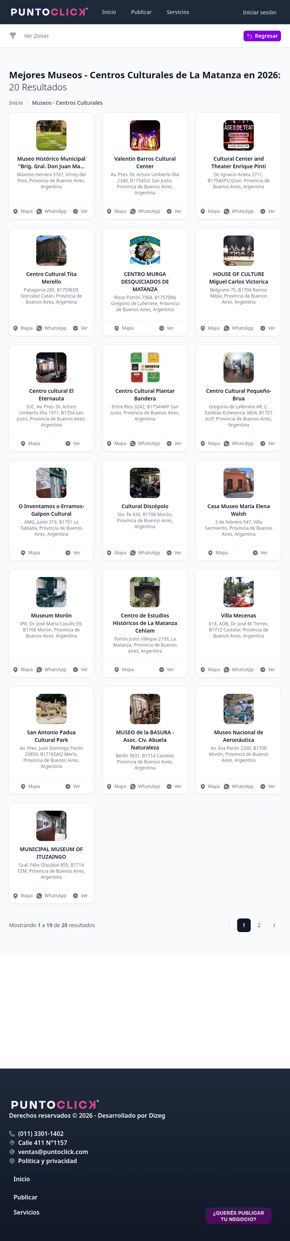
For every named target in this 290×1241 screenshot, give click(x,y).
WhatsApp (51, 211)
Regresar (262, 35)
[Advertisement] (238, 150)
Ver (80, 211)
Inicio (109, 12)
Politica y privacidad (47, 1161)
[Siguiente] (274, 1040)
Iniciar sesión (260, 12)
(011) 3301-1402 (40, 1133)
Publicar (141, 12)
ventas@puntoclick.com (53, 1152)
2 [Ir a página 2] (259, 1040)
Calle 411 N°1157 (42, 1143)
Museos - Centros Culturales (67, 102)
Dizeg (157, 1115)
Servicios (178, 12)
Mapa (22, 211)
